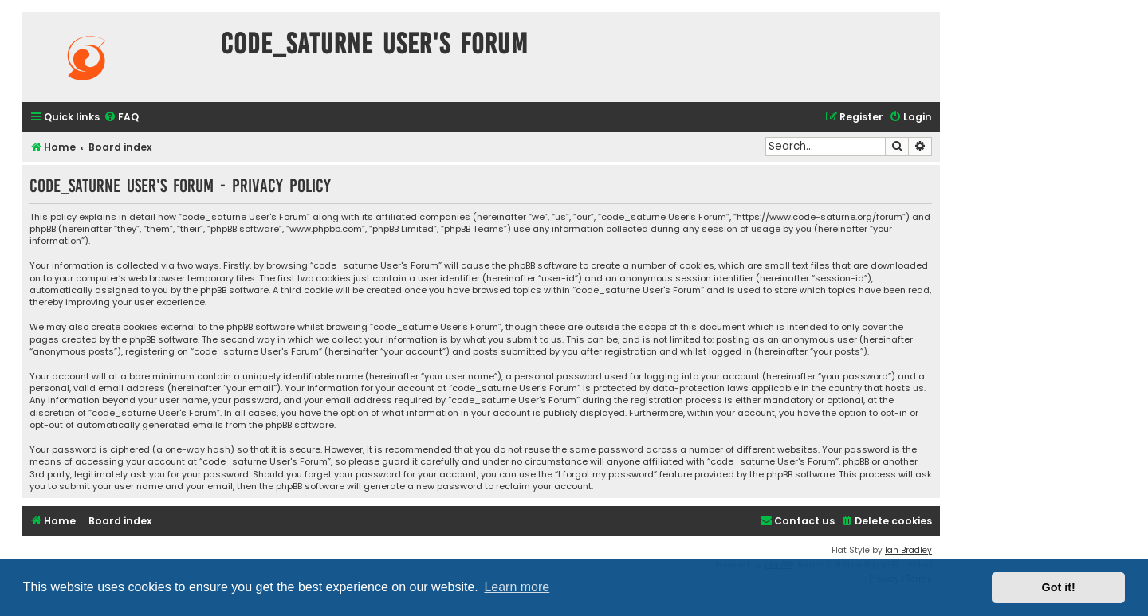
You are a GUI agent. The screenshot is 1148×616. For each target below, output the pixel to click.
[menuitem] (121, 117)
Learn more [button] (516, 587)
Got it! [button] (1058, 587)
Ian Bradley (908, 550)
